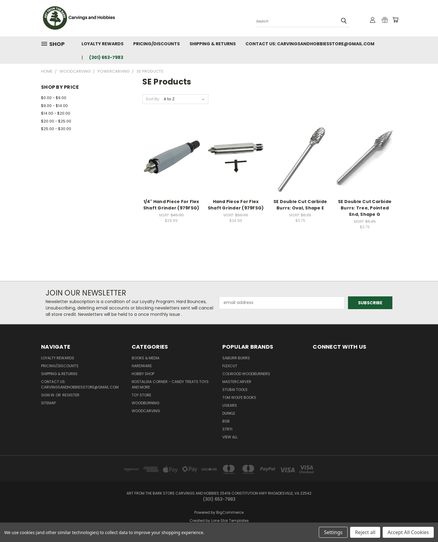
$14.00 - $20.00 (55, 113)
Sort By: (153, 99)
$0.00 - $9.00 (53, 98)
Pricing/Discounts (156, 44)
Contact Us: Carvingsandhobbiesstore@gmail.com (309, 44)
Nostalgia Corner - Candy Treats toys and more (170, 384)
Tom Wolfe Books (239, 397)
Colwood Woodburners (246, 373)
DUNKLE (228, 413)
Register (70, 395)
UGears (229, 405)
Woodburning (145, 403)
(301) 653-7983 (106, 57)
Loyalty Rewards (102, 44)
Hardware (142, 365)
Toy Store (141, 395)
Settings (333, 532)
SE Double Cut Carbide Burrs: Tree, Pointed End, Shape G (364, 208)
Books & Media (145, 358)
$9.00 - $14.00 (54, 106)
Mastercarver (236, 381)
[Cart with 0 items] (395, 20)
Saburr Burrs (236, 358)
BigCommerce (230, 512)
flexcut (229, 365)
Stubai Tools (235, 389)
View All (230, 437)
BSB (226, 421)
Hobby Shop (143, 373)
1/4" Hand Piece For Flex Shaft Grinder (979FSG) (171, 205)
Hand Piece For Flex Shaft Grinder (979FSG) (236, 205)
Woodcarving (146, 410)
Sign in (48, 395)
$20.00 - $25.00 (56, 121)
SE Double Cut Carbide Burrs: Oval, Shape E (300, 205)
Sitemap (48, 403)
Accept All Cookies (408, 532)
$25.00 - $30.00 (56, 129)
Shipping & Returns (212, 44)
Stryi (227, 429)
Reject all (365, 532)
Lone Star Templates (230, 520)
